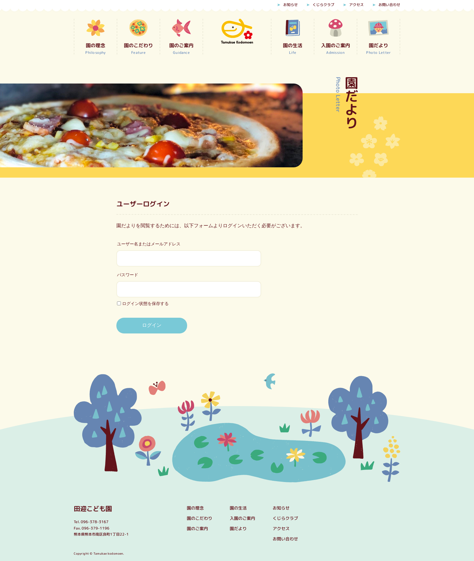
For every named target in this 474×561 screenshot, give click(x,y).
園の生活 (238, 508)
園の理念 (195, 508)
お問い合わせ (389, 5)
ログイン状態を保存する (143, 303)
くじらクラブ (323, 5)
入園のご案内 (242, 518)
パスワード (127, 275)
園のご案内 (197, 528)
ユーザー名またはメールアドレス (148, 244)
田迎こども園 (94, 508)
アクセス (356, 5)
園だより (238, 528)
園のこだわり (199, 518)
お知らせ (290, 5)
